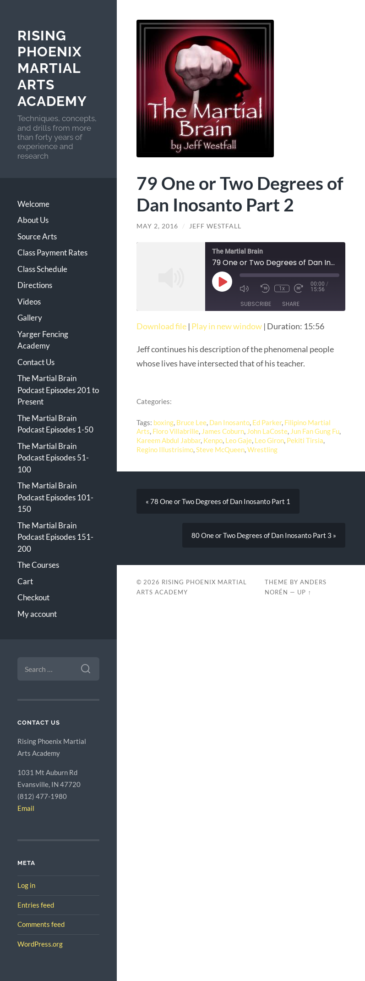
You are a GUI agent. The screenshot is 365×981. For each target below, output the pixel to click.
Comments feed (41, 924)
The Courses (38, 565)
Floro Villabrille (176, 431)
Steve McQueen (220, 449)
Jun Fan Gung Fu (314, 431)
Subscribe (255, 304)
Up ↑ (304, 592)
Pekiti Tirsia (305, 440)
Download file (161, 326)
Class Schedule (42, 269)
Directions (34, 285)
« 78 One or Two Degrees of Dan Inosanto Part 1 (218, 501)
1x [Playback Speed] (282, 288)
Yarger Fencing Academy (42, 340)
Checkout (33, 597)
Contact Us (35, 362)
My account (37, 614)
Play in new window (226, 326)
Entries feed (35, 905)
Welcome (33, 204)
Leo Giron (269, 440)
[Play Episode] (222, 282)
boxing (163, 422)
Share (291, 304)
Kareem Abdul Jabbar (168, 440)
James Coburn (223, 431)
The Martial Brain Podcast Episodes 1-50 (55, 424)
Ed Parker (267, 422)
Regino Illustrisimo (164, 449)
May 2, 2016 (157, 226)
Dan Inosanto (229, 422)
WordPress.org (40, 944)
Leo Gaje (238, 440)
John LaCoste (267, 431)
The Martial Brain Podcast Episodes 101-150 (55, 497)
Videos (29, 301)
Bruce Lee (191, 422)
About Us (33, 220)
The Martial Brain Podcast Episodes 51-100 (53, 457)
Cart (25, 581)
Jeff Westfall (215, 226)
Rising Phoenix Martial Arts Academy (52, 68)
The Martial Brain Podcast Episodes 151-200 (55, 537)
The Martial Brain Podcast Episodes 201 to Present (58, 389)
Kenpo (213, 440)
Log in (26, 885)
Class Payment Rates (52, 252)
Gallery (29, 317)
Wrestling (262, 449)
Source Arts (37, 236)
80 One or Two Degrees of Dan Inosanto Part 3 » (263, 535)
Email (25, 808)
